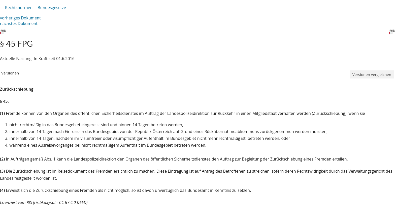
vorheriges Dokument (20, 18)
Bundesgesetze (52, 7)
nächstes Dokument (19, 23)
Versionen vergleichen (371, 74)
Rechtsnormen (18, 7)
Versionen (10, 72)
